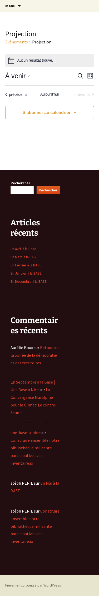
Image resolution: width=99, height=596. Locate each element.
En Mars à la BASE (24, 257)
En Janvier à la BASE (26, 273)
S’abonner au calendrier (47, 112)
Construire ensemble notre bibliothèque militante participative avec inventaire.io (35, 526)
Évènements (16, 41)
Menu (10, 5)
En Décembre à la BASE (29, 281)
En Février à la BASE (26, 265)
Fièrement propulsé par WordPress (33, 585)
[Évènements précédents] (16, 95)
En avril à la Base (23, 248)
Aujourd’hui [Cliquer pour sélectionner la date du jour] (49, 94)
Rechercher (20, 183)
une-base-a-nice (25, 432)
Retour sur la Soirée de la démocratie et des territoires (35, 355)
